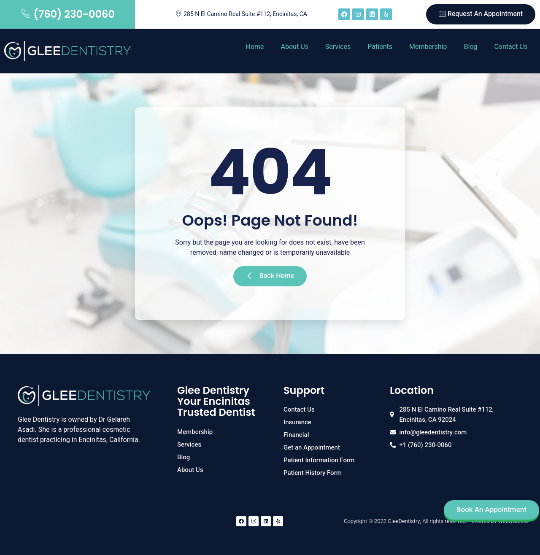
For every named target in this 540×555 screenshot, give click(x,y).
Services (338, 47)
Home (255, 47)
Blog (470, 47)
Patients (379, 47)
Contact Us (510, 47)
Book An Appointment (491, 509)
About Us (294, 47)
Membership (428, 47)
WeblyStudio (513, 521)
